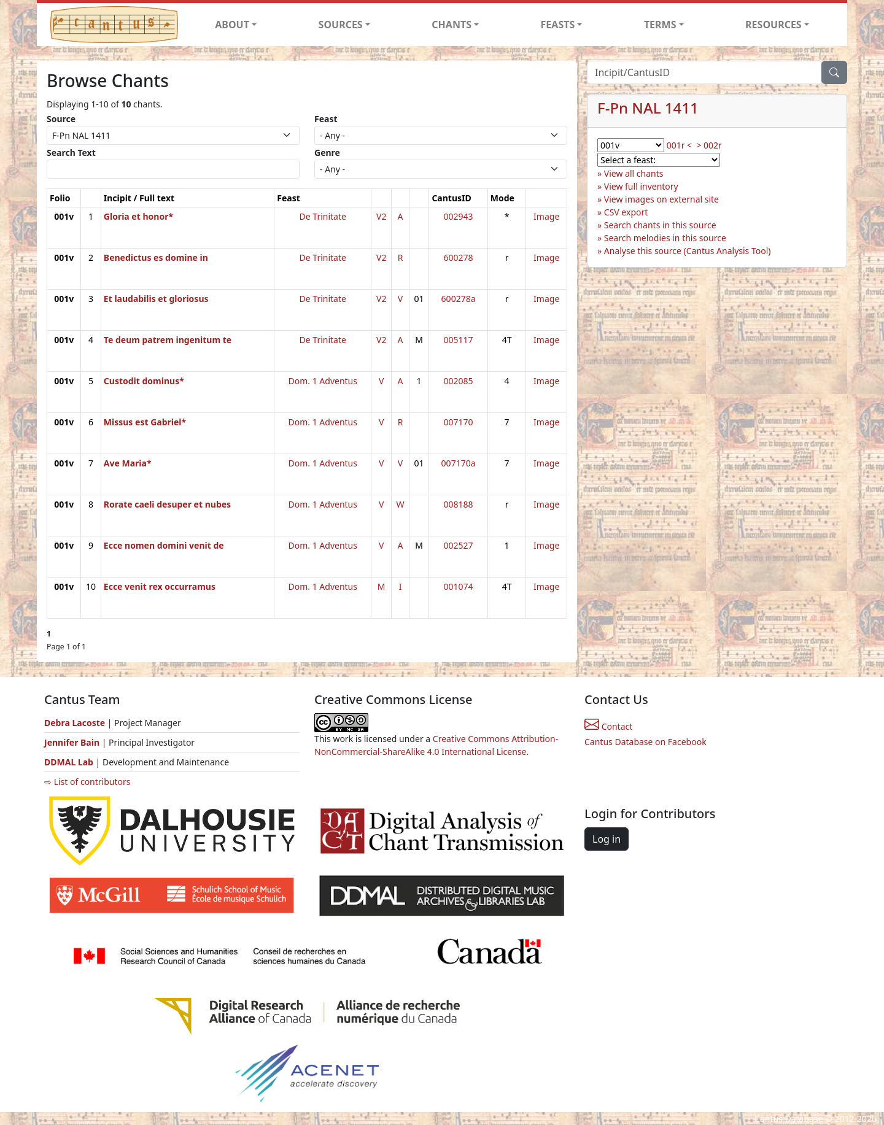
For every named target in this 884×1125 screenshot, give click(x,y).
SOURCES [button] (341, 24)
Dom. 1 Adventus (323, 381)
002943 (458, 216)
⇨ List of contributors (87, 781)
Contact (608, 726)
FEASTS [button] (558, 24)
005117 (458, 340)
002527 (458, 545)
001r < (679, 145)
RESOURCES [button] (773, 24)
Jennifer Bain (73, 742)
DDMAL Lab (68, 762)
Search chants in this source (660, 225)
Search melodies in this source (665, 238)
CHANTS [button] (451, 24)
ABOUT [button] (232, 24)
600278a (458, 298)
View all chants (634, 173)
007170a (458, 463)
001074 (458, 586)
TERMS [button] (660, 24)
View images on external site (661, 199)
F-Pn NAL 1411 (648, 108)
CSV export (626, 212)
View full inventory (641, 186)
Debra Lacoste (74, 723)
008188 (458, 504)
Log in (606, 839)
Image (546, 216)
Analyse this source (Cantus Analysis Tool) (687, 251)
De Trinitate (323, 216)
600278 (458, 257)
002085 (458, 381)
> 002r (708, 145)
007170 (458, 422)
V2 (381, 216)
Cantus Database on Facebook (645, 742)
